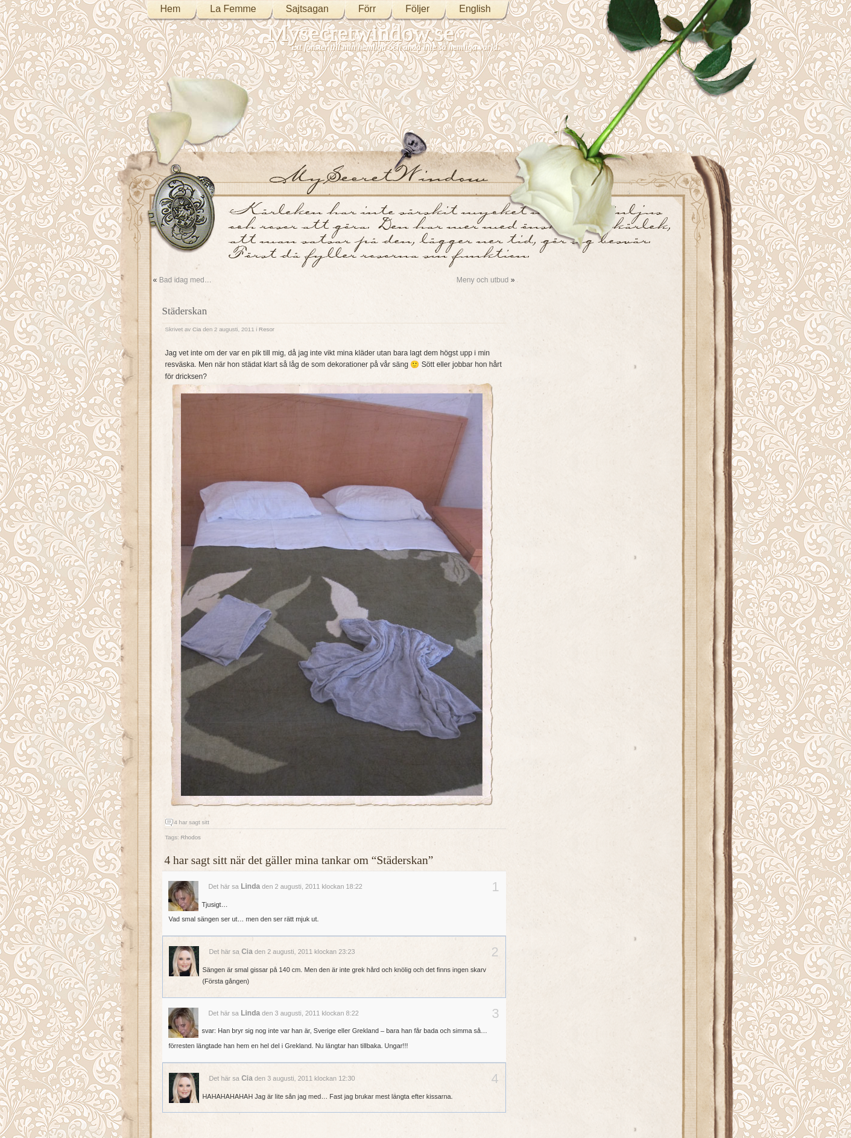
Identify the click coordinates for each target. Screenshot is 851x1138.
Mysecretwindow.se (361, 33)
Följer (417, 9)
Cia (196, 329)
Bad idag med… (185, 280)
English (474, 9)
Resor (266, 329)
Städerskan (184, 311)
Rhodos (190, 837)
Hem (170, 9)
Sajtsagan (307, 9)
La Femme (233, 9)
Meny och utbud (483, 280)
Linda (250, 886)
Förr (367, 9)
